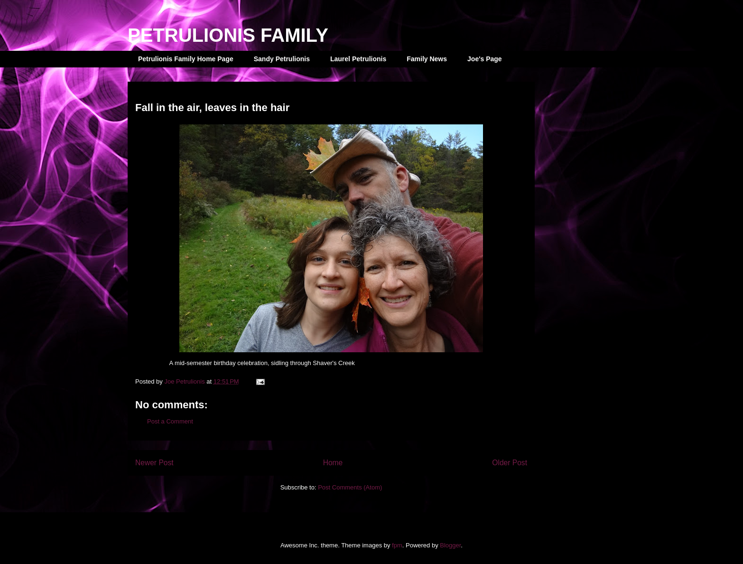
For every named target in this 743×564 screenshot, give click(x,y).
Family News (427, 59)
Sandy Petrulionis (282, 59)
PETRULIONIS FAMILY (228, 35)
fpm (397, 545)
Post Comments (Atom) (350, 487)
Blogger (450, 545)
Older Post (509, 463)
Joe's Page (484, 59)
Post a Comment (170, 421)
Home (333, 463)
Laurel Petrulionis (358, 59)
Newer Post (154, 463)
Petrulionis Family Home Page (185, 59)
